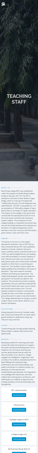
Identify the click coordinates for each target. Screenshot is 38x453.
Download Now (19, 395)
